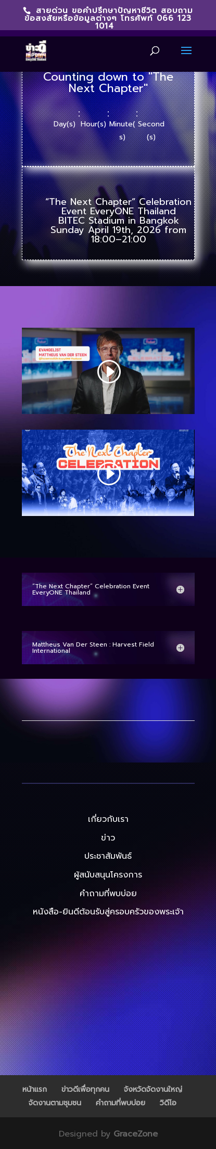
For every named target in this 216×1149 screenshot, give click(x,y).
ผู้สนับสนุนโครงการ (108, 875)
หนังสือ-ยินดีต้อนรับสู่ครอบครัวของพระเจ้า (108, 912)
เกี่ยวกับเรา (108, 819)
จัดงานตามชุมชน (55, 1103)
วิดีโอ (168, 1103)
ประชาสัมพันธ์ (108, 856)
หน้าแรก (34, 1089)
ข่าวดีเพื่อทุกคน (85, 1089)
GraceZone (135, 1134)
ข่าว (108, 838)
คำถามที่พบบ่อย (108, 893)
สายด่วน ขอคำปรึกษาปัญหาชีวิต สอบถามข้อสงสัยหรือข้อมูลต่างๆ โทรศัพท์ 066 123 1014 (108, 18)
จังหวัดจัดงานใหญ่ (153, 1089)
